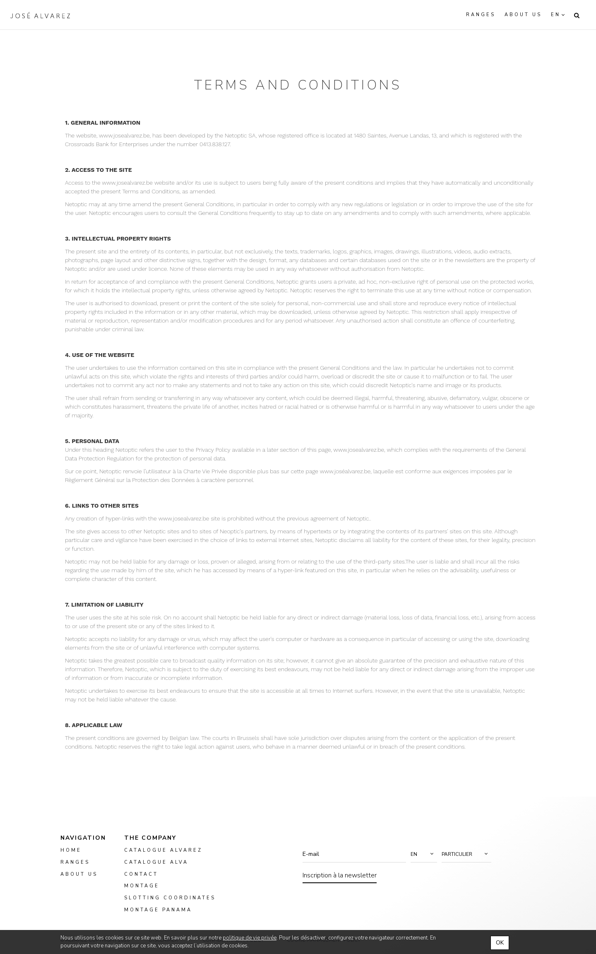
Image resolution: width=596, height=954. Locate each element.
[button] (424, 854)
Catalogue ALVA (156, 862)
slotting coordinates (170, 898)
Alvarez (40, 15)
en (555, 15)
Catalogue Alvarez (163, 850)
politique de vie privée (249, 938)
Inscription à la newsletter (340, 875)
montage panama (158, 910)
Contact (141, 874)
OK (500, 943)
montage (141, 886)
